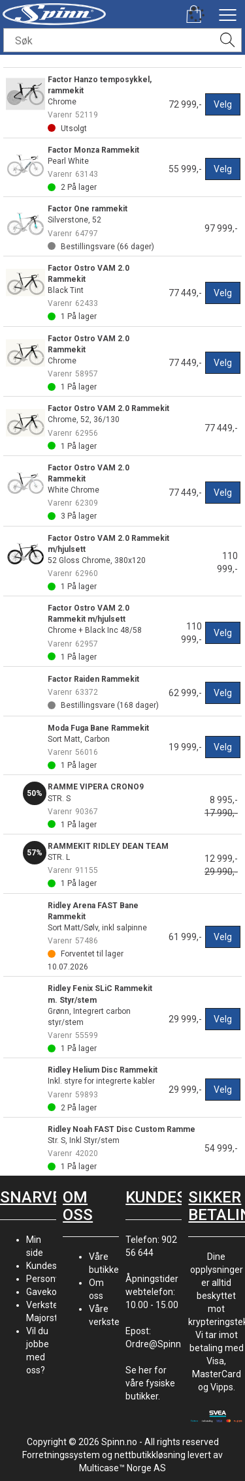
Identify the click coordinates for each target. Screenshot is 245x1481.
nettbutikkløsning (150, 1455)
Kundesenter (52, 1265)
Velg (223, 104)
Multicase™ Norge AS (122, 1468)
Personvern (50, 1279)
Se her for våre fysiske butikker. (150, 1383)
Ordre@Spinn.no (159, 1344)
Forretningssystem (61, 1455)
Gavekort (44, 1292)
